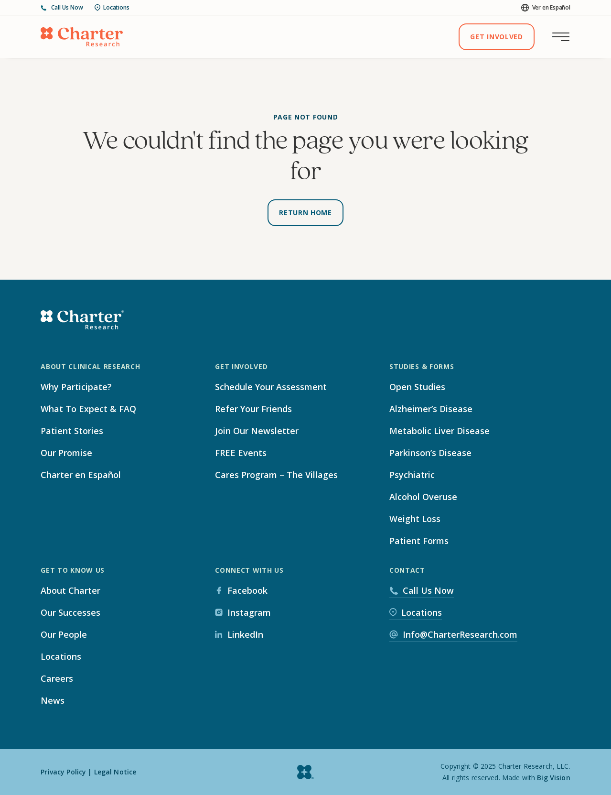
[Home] (82, 36)
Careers (57, 678)
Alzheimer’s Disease (430, 408)
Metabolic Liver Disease (439, 430)
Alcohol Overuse (423, 496)
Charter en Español (81, 474)
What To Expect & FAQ (88, 408)
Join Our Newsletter (257, 430)
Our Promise (66, 452)
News (52, 700)
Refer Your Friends (253, 408)
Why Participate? (76, 386)
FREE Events (241, 452)
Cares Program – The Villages (276, 474)
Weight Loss (414, 518)
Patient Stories (72, 430)
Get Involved (496, 36)
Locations (112, 7)
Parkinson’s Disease (430, 452)
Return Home (305, 212)
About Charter (70, 590)
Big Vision (553, 777)
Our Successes (70, 612)
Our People (64, 634)
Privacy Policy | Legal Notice (88, 771)
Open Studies (417, 386)
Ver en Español (545, 7)
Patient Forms (419, 540)
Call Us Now (62, 7)
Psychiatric (412, 474)
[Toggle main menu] (560, 36)
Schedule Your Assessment (271, 386)
